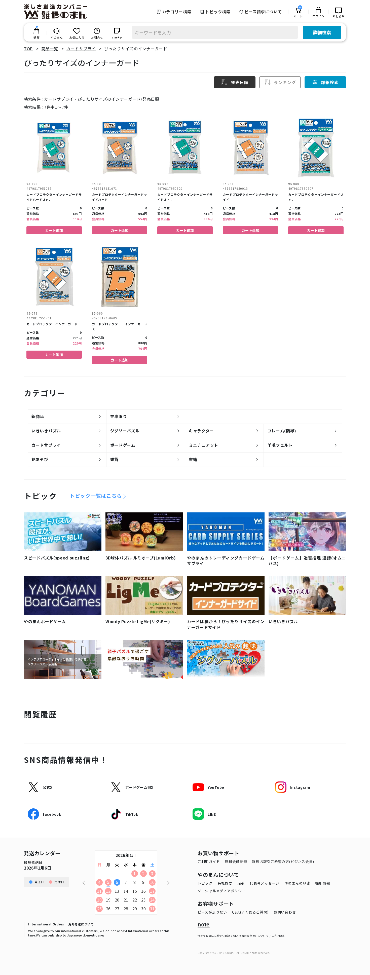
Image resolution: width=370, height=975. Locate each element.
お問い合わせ (285, 912)
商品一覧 (49, 49)
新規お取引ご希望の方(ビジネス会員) (283, 861)
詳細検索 (322, 32)
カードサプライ (81, 49)
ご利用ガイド (209, 861)
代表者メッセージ (264, 883)
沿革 (241, 883)
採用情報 (322, 883)
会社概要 (224, 883)
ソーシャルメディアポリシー (221, 890)
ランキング (280, 82)
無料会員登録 (236, 861)
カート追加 (54, 230)
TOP (28, 49)
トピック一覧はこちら (96, 495)
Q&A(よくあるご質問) (250, 912)
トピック (205, 883)
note (204, 924)
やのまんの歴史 (297, 883)
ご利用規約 (279, 936)
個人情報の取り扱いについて (250, 936)
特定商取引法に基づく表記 (214, 936)
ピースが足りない (212, 912)
